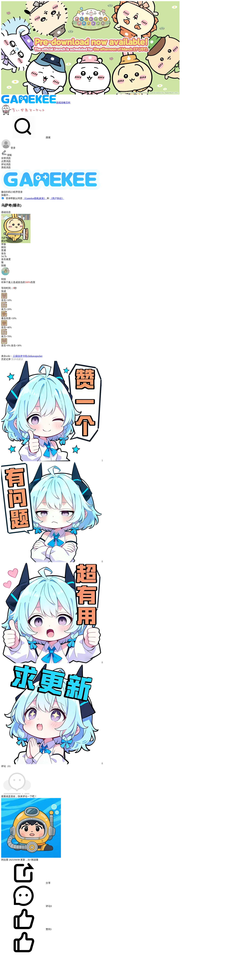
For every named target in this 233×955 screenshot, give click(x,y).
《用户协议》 (57, 198)
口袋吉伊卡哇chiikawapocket (27, 356)
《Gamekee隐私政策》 (35, 198)
